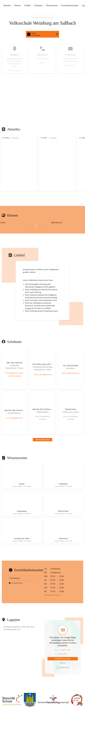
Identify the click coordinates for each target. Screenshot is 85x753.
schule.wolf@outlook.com (70, 377)
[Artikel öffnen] (22, 480)
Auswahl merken (62, 672)
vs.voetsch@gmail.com (14, 422)
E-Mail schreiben (70, 65)
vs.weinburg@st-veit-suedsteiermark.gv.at (14, 377)
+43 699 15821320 (14, 380)
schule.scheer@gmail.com (42, 378)
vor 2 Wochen (5, 138)
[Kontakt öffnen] (14, 368)
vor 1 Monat (44, 138)
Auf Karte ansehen (14, 70)
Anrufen (42, 63)
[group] (42, 163)
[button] (42, 704)
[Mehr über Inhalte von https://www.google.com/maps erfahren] (62, 658)
